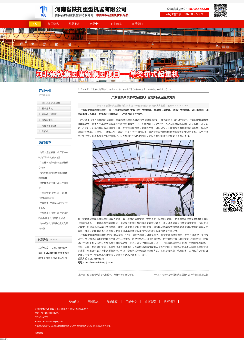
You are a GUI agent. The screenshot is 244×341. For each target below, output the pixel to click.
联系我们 (137, 23)
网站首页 (73, 301)
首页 (35, 23)
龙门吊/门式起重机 (51, 102)
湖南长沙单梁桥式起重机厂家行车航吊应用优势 (185, 274)
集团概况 (53, 23)
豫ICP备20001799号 (79, 309)
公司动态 (163, 89)
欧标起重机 (47, 120)
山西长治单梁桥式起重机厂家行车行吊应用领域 (110, 274)
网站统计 (4, 339)
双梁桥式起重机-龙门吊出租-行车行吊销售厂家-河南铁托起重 (118, 89)
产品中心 (95, 23)
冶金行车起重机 (49, 125)
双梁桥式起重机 (49, 114)
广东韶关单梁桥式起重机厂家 (95, 110)
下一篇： (157, 274)
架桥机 (45, 131)
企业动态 (116, 23)
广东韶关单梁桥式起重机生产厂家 (98, 235)
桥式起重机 (47, 108)
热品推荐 (74, 23)
